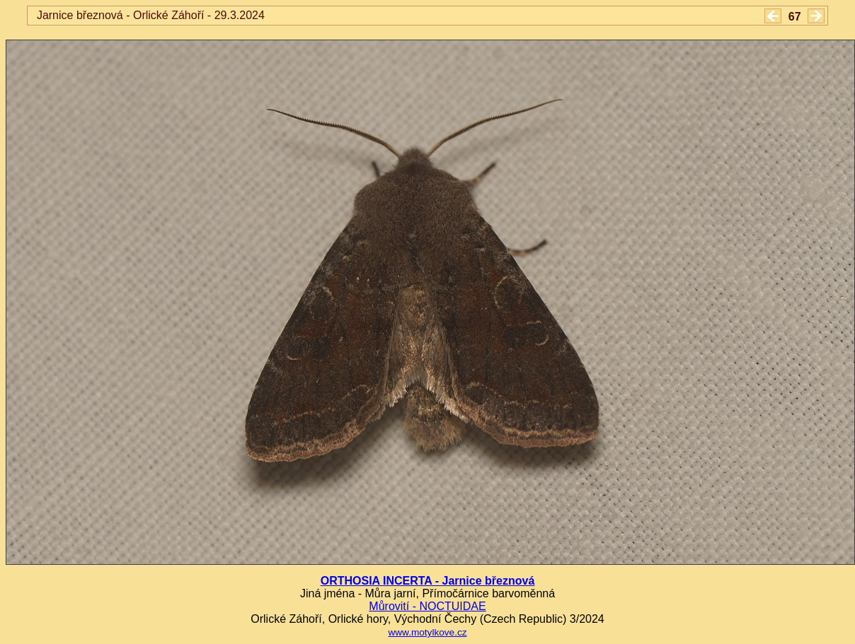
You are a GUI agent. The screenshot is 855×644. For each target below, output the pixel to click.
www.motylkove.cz (427, 632)
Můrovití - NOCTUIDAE (427, 606)
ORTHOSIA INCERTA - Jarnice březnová (428, 581)
